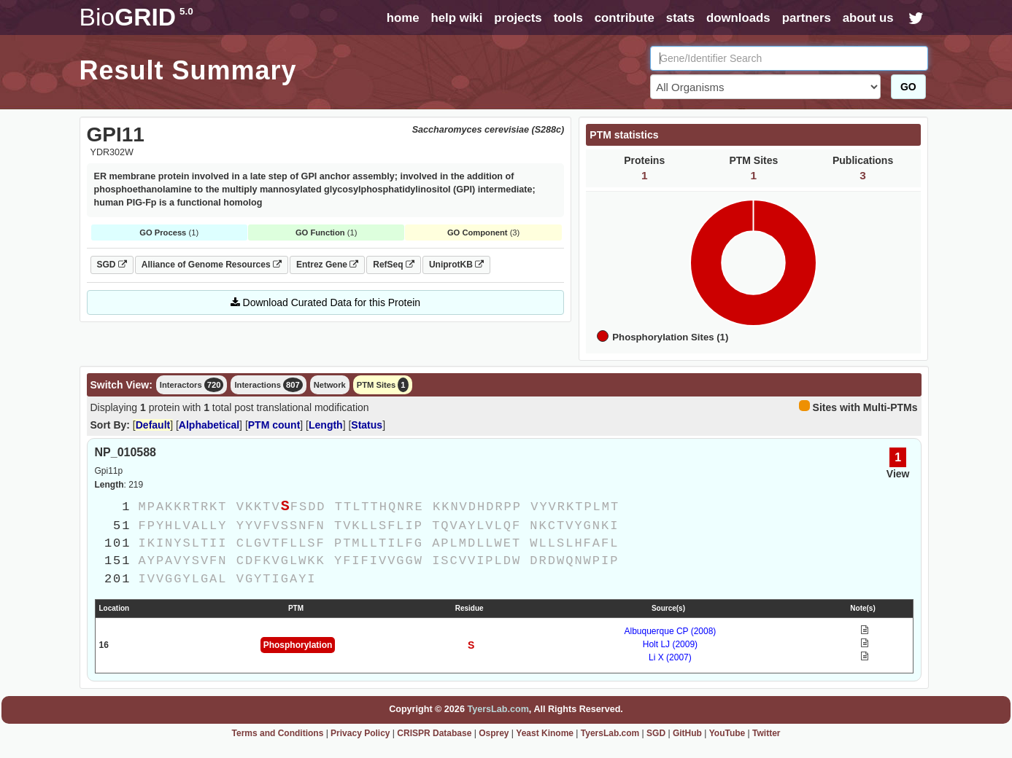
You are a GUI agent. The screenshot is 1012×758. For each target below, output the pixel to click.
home (403, 18)
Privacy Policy (360, 733)
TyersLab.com (497, 709)
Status (366, 425)
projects (517, 18)
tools (568, 18)
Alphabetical (209, 425)
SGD (112, 264)
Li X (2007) (670, 657)
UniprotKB (456, 264)
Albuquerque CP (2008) (670, 631)
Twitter (766, 733)
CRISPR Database (434, 733)
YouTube (727, 733)
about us (868, 18)
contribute (624, 18)
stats (680, 18)
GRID (136, 17)
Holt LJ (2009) (670, 644)
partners (806, 18)
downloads (738, 18)
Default (153, 425)
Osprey (494, 733)
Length (326, 425)
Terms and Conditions (278, 733)
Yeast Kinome (544, 733)
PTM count (274, 425)
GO (908, 87)
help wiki (456, 18)
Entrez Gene (327, 264)
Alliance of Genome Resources (212, 264)
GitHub (687, 733)
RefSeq (393, 264)
